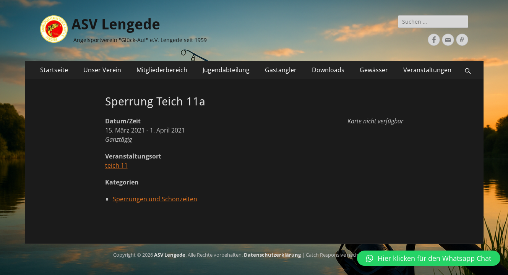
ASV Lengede (115, 24)
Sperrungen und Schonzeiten (155, 199)
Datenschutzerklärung (272, 254)
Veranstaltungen (427, 70)
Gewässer (374, 70)
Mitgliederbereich (161, 70)
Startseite (54, 70)
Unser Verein (102, 70)
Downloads (328, 70)
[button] (428, 258)
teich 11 (116, 165)
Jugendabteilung (226, 70)
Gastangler (281, 70)
